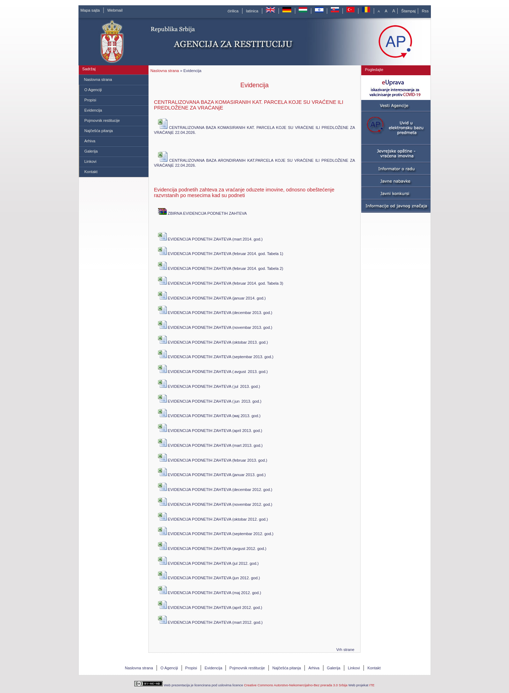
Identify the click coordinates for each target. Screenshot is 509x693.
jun (237, 401)
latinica (252, 11)
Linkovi (90, 161)
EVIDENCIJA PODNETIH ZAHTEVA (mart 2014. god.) (210, 239)
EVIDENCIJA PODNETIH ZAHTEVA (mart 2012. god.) (210, 622)
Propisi (90, 100)
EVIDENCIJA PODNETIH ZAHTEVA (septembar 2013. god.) (216, 356)
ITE (372, 685)
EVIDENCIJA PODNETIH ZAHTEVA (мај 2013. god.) (209, 415)
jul (236, 386)
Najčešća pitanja (98, 131)
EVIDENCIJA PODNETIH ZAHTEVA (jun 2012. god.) (209, 577)
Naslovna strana (98, 79)
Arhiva (89, 141)
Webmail (114, 10)
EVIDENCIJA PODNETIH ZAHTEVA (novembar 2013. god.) (215, 327)
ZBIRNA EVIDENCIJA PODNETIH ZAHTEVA (202, 213)
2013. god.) (257, 371)
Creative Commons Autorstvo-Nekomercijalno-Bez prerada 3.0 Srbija (295, 685)
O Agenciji (93, 90)
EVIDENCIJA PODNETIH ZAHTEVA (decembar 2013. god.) (215, 312)
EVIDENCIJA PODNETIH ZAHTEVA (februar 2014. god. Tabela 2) (220, 268)
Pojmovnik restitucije (102, 120)
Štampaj (408, 11)
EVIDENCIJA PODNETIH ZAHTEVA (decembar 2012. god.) (215, 489)
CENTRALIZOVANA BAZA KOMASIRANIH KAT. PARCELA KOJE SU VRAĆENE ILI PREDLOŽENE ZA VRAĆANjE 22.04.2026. (254, 130)
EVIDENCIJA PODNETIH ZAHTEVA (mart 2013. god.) (210, 445)
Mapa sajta (90, 10)
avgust (240, 371)
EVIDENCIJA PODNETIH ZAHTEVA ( (196, 371)
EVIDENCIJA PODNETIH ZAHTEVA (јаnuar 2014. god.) (212, 298)
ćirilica (233, 11)
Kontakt (91, 172)
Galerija (91, 151)
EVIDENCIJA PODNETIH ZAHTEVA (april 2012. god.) (210, 607)
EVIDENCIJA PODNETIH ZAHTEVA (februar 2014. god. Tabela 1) (220, 253)
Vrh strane (345, 649)
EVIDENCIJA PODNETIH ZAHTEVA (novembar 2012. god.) (215, 504)
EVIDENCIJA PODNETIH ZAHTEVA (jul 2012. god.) (208, 563)
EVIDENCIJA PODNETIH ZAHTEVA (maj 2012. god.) (209, 592)
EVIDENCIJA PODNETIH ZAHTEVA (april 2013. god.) (210, 430)
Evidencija (93, 110)
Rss (425, 11)
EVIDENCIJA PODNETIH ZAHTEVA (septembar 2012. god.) (216, 533)
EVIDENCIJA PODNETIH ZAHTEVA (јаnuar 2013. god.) (212, 474)
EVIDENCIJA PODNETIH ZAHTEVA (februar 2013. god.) (213, 460)
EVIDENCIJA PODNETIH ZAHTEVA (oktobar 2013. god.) (213, 342)
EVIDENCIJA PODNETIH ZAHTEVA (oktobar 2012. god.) (213, 519)
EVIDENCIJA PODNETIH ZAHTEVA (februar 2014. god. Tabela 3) (220, 283)
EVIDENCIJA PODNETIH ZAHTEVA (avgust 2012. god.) (212, 548)
